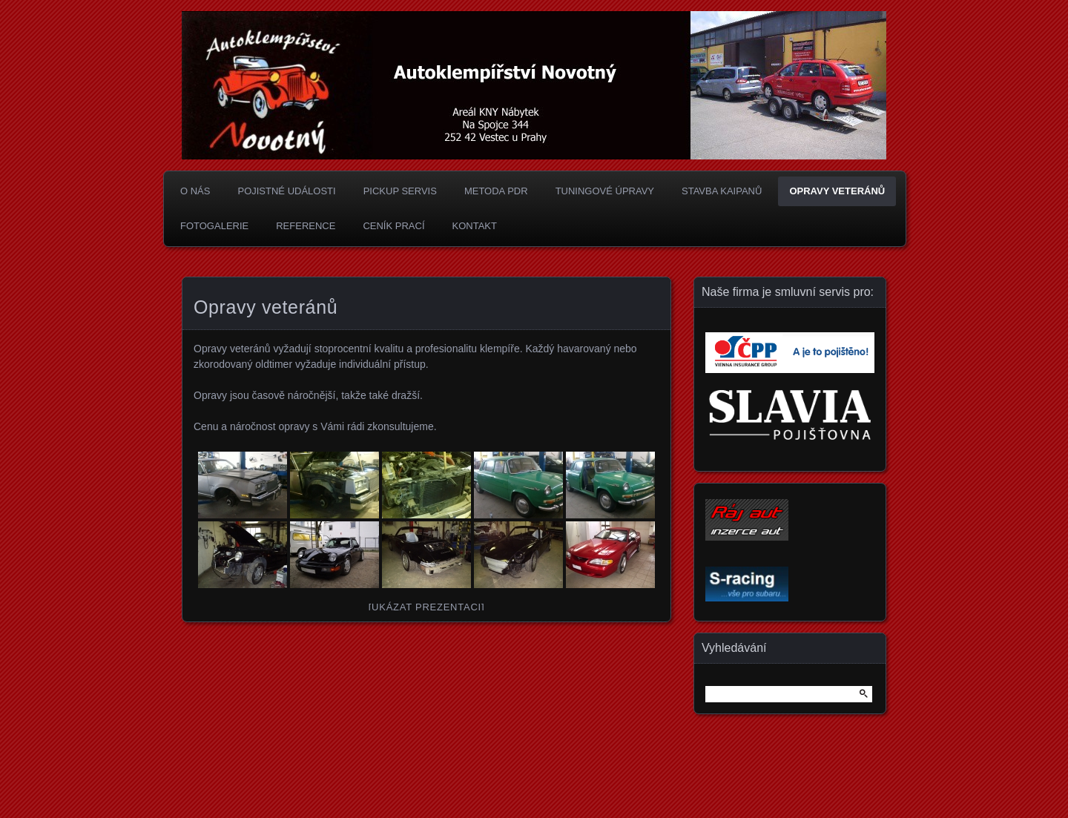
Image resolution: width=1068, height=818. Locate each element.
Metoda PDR (496, 191)
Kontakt (474, 225)
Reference (305, 225)
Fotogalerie (214, 225)
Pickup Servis (400, 191)
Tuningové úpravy (605, 191)
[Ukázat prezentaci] (427, 607)
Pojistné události (286, 191)
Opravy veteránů (837, 191)
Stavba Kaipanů (722, 191)
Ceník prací (393, 225)
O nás (195, 191)
